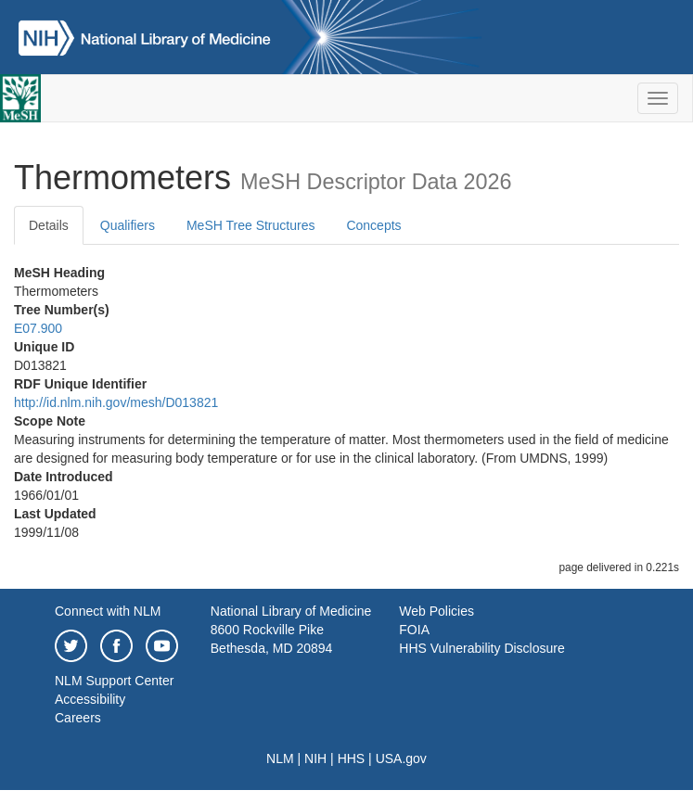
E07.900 (38, 328)
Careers (78, 717)
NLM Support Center (114, 680)
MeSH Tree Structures (250, 225)
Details (49, 225)
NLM (280, 758)
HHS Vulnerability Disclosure (481, 648)
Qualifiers (127, 225)
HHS (352, 758)
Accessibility (90, 699)
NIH (315, 758)
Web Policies (436, 611)
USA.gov (401, 758)
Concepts (373, 225)
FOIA (414, 629)
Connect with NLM (107, 611)
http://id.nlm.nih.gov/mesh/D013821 (116, 402)
